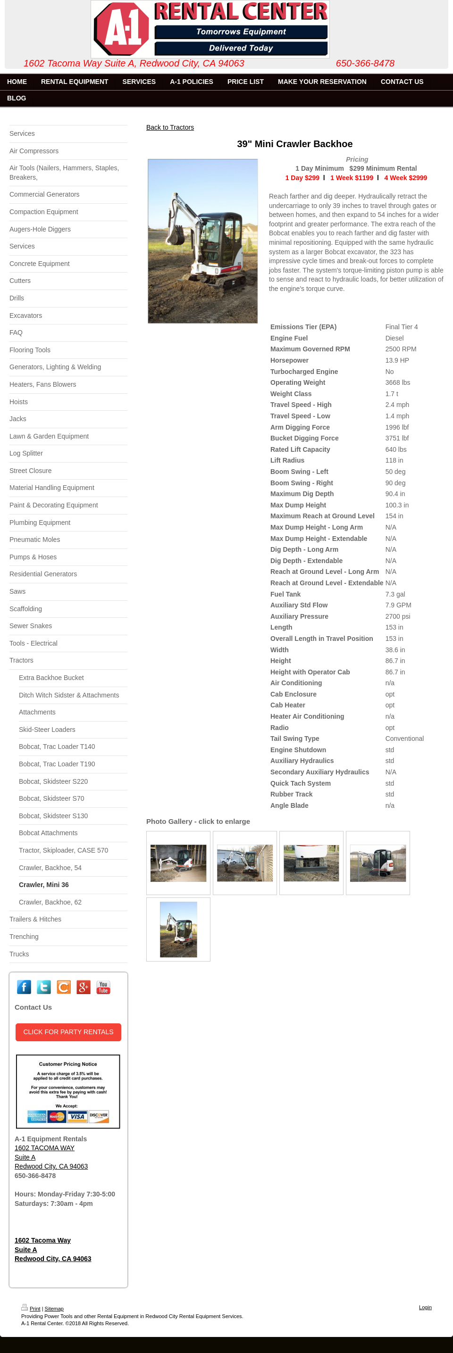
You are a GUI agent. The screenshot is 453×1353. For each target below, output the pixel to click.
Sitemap (54, 1308)
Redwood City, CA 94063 (51, 1166)
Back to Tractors (170, 127)
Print (31, 1308)
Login (425, 1307)
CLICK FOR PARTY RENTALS (68, 1032)
